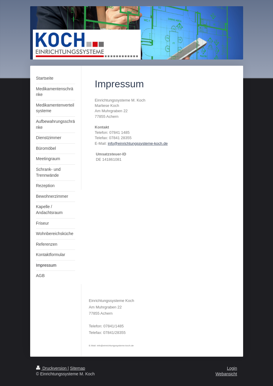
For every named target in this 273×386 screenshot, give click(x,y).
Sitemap (77, 368)
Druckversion (52, 368)
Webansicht (226, 373)
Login (232, 368)
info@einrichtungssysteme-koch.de (138, 143)
